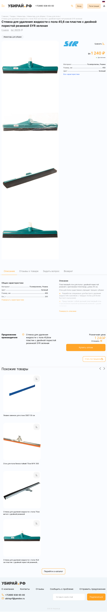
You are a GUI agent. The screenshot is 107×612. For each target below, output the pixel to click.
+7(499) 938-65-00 (44, 6)
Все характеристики (71, 74)
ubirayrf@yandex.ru (15, 599)
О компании (8, 589)
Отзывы (40, 589)
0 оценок (5, 30)
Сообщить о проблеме (61, 589)
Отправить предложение (92, 589)
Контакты (25, 589)
